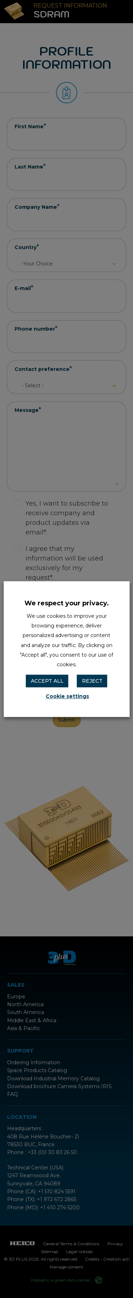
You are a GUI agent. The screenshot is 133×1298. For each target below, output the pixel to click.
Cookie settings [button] (67, 696)
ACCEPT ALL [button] (47, 681)
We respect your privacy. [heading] (66, 603)
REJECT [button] (92, 681)
